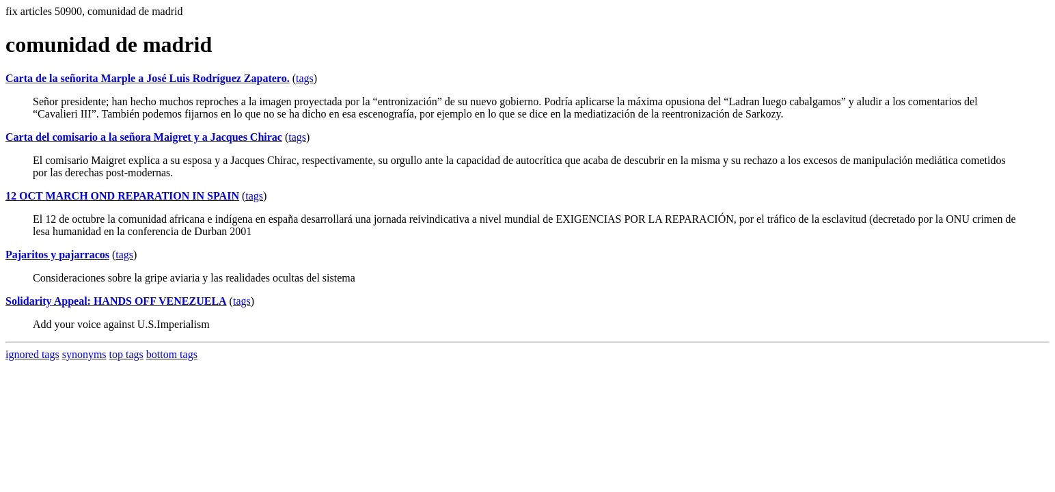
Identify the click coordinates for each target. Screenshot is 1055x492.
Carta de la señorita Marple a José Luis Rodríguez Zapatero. (147, 78)
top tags (126, 354)
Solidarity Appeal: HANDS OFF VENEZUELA (116, 301)
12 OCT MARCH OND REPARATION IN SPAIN (122, 196)
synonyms (84, 354)
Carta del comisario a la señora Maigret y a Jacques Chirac (143, 137)
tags (305, 78)
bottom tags (171, 354)
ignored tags (32, 354)
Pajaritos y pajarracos (57, 254)
